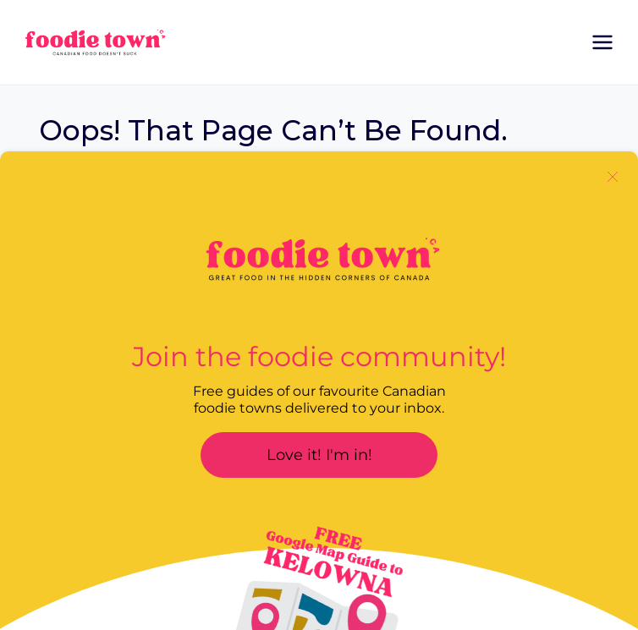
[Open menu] (602, 41)
